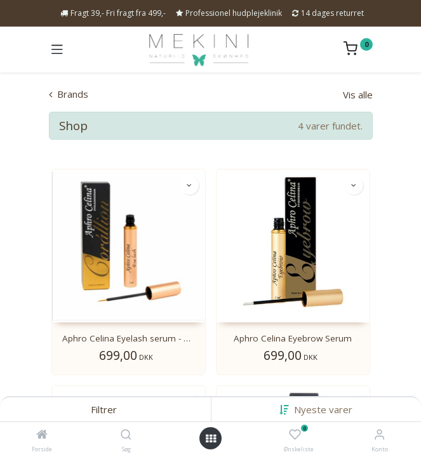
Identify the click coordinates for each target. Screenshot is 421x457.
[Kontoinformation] (379, 433)
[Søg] (126, 434)
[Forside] (42, 434)
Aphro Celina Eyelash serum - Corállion (128, 338)
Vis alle (358, 94)
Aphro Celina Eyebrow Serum (293, 338)
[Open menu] (211, 438)
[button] (323, 409)
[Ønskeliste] (295, 434)
